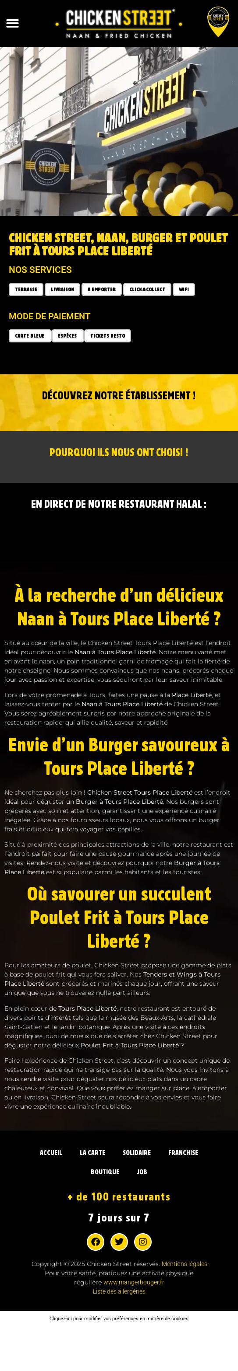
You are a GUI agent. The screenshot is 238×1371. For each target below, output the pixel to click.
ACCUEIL (51, 1152)
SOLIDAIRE (137, 1152)
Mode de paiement (49, 316)
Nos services (40, 270)
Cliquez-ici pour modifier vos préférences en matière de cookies (119, 1319)
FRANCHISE (183, 1152)
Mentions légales (184, 1263)
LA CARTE (92, 1152)
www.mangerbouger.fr (133, 1282)
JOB (142, 1172)
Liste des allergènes (119, 1291)
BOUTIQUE (105, 1172)
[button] (12, 23)
